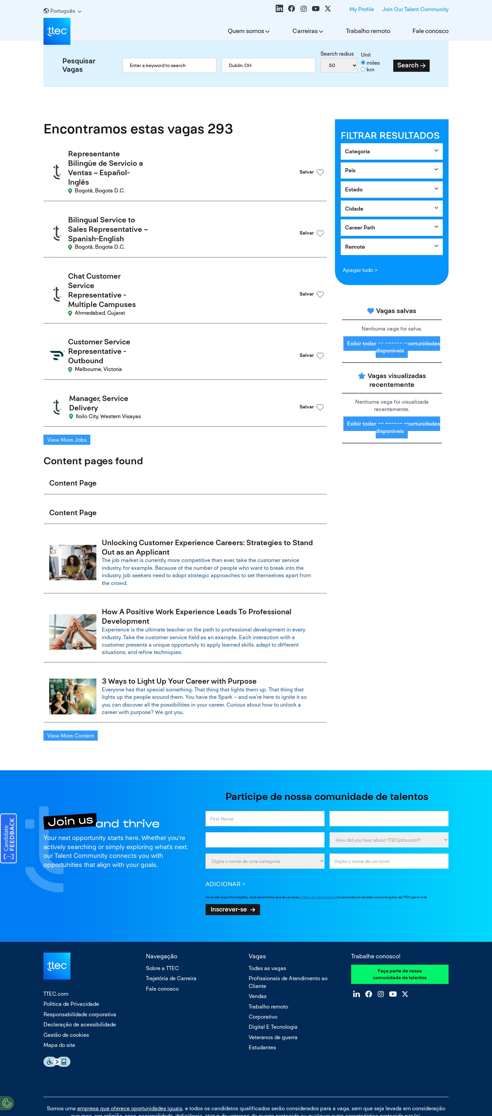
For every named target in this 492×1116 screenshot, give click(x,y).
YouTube (315, 8)
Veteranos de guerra (273, 976)
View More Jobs (67, 375)
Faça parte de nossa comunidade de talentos (400, 913)
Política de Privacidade (71, 943)
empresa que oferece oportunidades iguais (129, 1047)
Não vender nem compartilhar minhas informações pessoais (246, 1081)
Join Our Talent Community (415, 9)
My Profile (361, 9)
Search (408, 65)
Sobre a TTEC (162, 907)
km (370, 69)
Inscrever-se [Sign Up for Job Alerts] (229, 849)
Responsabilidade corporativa (79, 954)
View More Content (70, 675)
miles (373, 62)
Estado (354, 189)
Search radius (337, 53)
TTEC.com (55, 933)
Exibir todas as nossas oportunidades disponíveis (393, 347)
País (350, 170)
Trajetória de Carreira (171, 918)
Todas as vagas (267, 907)
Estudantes (262, 987)
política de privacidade (316, 837)
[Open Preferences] (7, 1102)
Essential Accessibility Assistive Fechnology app (56, 1001)
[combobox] (268, 65)
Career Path (360, 227)
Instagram (303, 8)
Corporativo (263, 956)
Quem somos (246, 31)
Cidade (354, 208)
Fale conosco (430, 31)
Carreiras (305, 31)
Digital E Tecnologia (273, 966)
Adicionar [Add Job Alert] (223, 824)
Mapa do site (59, 984)
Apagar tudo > (360, 270)
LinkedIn (279, 8)
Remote (355, 246)
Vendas (258, 935)
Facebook (291, 8)
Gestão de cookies (66, 974)
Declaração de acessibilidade (79, 964)
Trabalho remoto (368, 31)
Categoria (357, 151)
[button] (301, 163)
